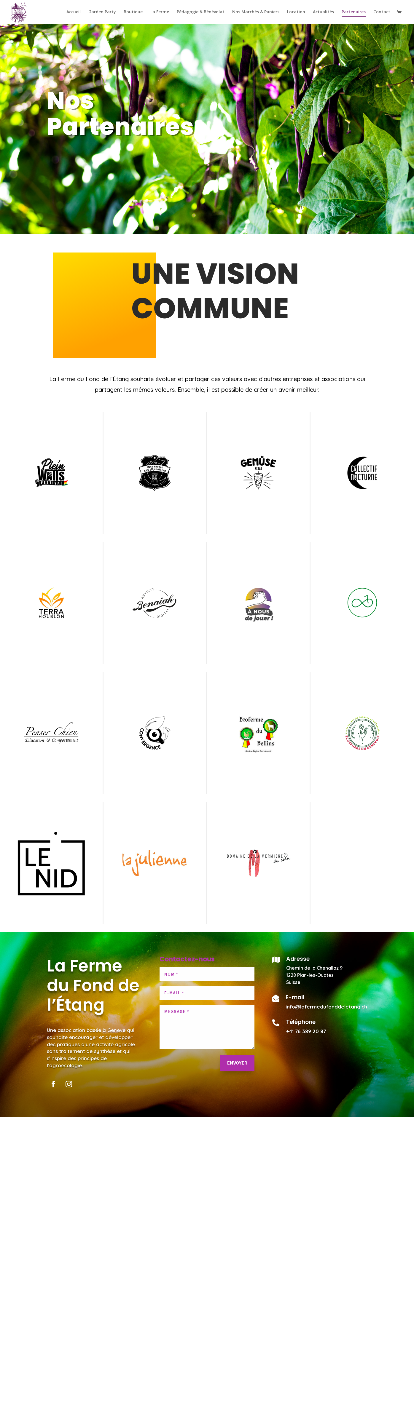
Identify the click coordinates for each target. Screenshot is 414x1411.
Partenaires (354, 12)
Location (296, 12)
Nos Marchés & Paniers (255, 12)
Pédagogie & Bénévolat (200, 12)
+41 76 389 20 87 (306, 1031)
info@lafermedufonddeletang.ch (326, 1006)
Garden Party (102, 12)
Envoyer (237, 1062)
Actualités (323, 12)
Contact (381, 12)
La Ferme (159, 12)
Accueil (73, 12)
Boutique (133, 12)
